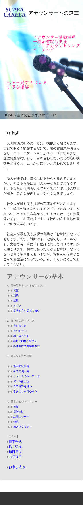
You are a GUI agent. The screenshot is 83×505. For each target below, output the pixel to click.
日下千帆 (15, 442)
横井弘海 (15, 447)
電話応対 (18, 411)
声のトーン (20, 330)
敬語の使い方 (21, 371)
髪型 (16, 300)
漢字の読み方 (21, 366)
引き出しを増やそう (25, 391)
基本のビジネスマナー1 (35, 115)
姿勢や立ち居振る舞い (26, 310)
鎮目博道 (15, 452)
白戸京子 (15, 457)
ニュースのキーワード (26, 376)
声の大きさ (20, 325)
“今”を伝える (21, 381)
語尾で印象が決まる (25, 341)
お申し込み (17, 467)
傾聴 (16, 421)
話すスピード (21, 335)
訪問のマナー (21, 416)
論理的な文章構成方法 (26, 346)
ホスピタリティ (22, 426)
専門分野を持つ (22, 386)
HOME (8, 115)
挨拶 (16, 406)
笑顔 (16, 290)
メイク (17, 305)
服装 (16, 295)
